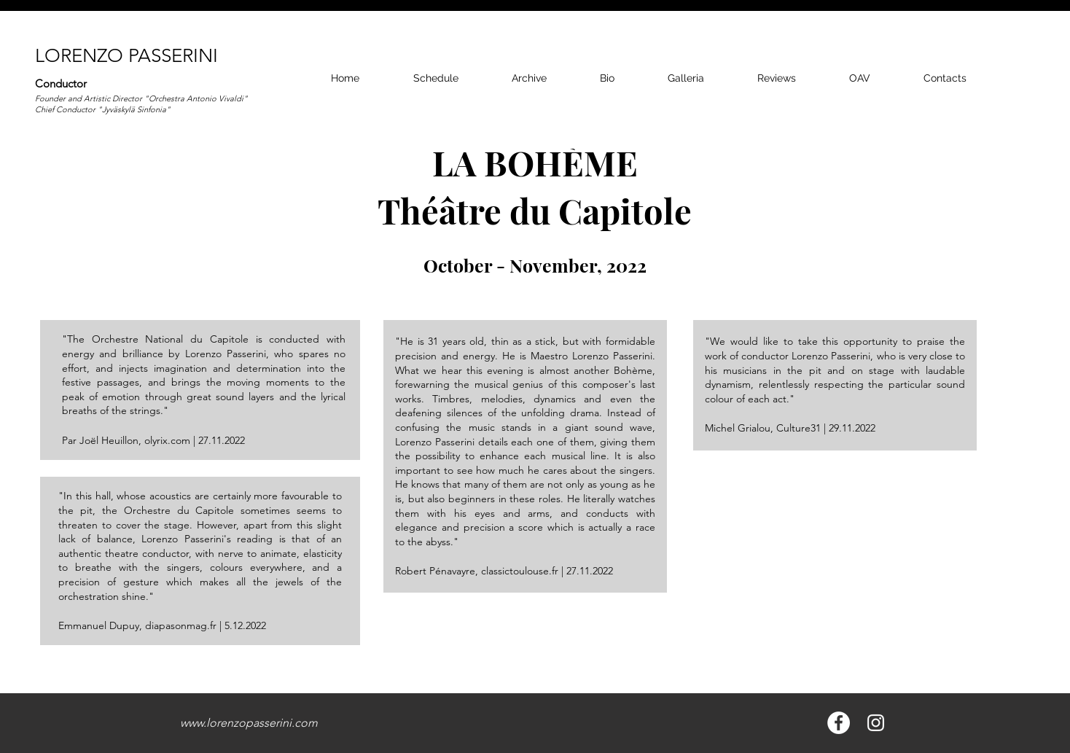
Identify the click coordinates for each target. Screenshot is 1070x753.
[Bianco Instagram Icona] (875, 722)
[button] (685, 78)
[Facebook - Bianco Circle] (838, 722)
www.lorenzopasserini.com (249, 723)
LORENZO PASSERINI (126, 55)
